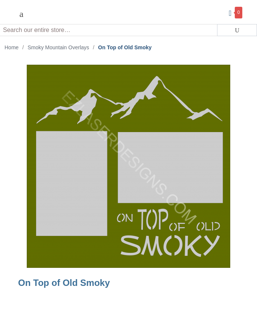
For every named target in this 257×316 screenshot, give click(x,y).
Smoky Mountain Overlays (58, 47)
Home (11, 47)
